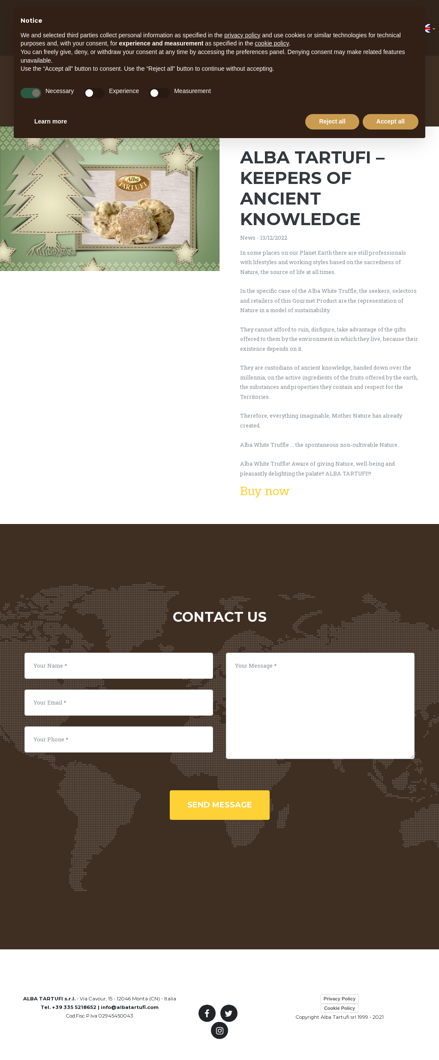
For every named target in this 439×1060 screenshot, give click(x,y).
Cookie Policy (339, 1008)
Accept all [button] (390, 121)
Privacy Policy (340, 998)
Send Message (219, 805)
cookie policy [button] (272, 43)
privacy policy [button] (242, 35)
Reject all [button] (332, 121)
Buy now (265, 491)
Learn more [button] (50, 121)
